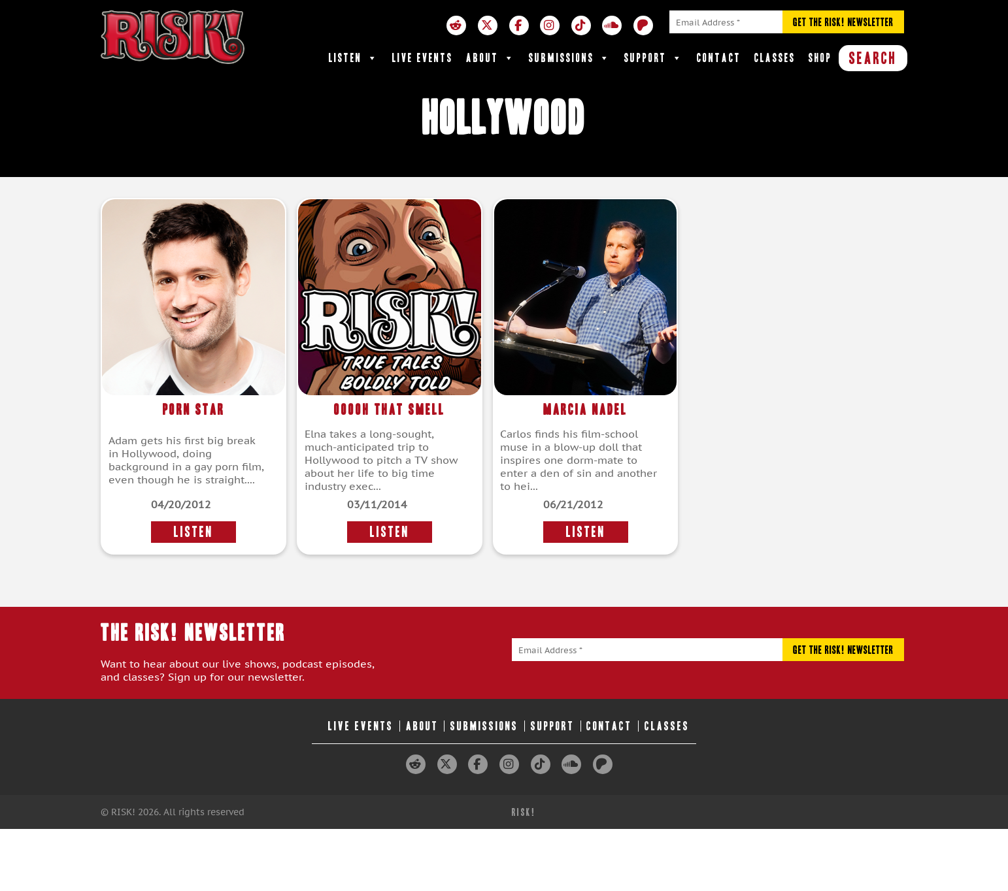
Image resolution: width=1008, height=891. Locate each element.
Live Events (422, 57)
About (491, 58)
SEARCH (873, 58)
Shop (820, 57)
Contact (719, 57)
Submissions (570, 58)
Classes (775, 57)
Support (654, 58)
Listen (354, 58)
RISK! (524, 812)
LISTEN (193, 532)
